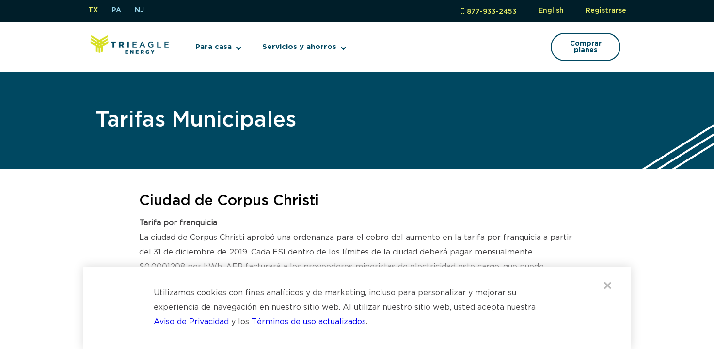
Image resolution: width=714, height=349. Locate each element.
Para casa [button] (213, 47)
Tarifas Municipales (195, 120)
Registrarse (606, 11)
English (551, 11)
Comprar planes (586, 47)
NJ (139, 10)
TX (93, 10)
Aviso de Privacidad (191, 322)
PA (116, 10)
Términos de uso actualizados (309, 322)
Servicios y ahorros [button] (299, 47)
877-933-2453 (492, 12)
